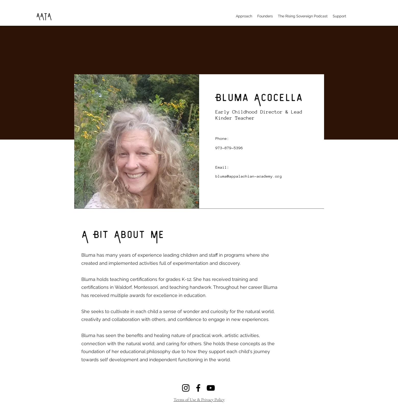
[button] (244, 16)
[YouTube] (211, 388)
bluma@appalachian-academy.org (248, 176)
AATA (43, 16)
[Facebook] (198, 388)
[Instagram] (186, 388)
